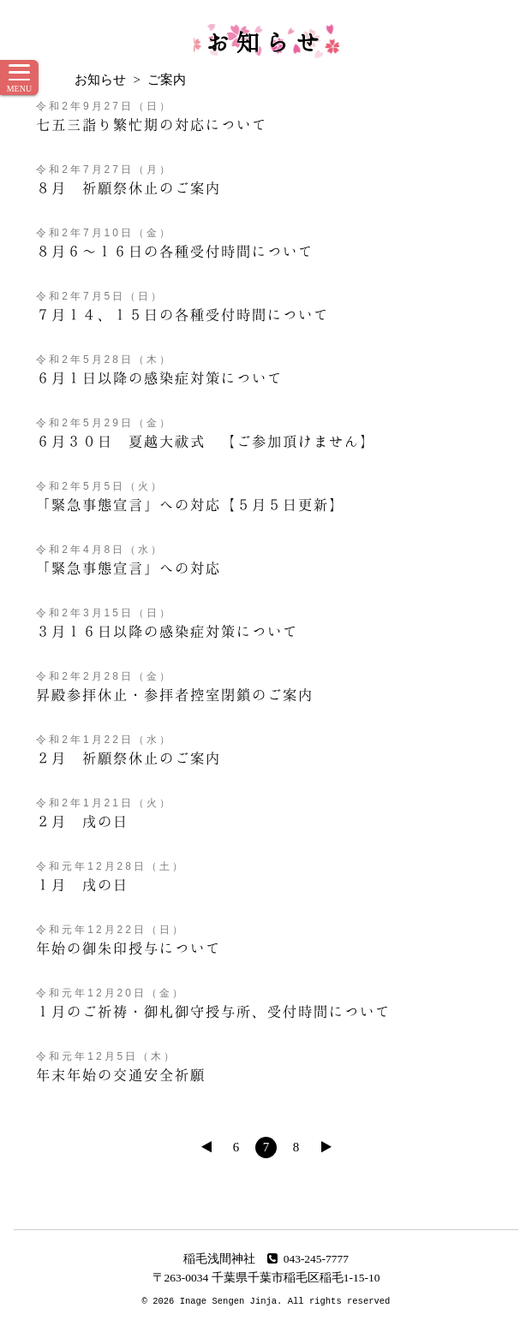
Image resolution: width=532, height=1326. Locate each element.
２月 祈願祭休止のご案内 (128, 757)
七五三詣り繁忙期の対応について (151, 124)
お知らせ (266, 41)
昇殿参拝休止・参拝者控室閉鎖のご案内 (175, 694)
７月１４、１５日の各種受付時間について (182, 314)
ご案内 (166, 79)
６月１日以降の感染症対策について (159, 377)
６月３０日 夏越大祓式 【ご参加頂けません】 (205, 441)
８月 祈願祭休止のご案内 (128, 187)
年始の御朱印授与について (128, 947)
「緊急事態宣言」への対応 (128, 567)
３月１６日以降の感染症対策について (167, 631)
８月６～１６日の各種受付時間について (175, 251)
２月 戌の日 (82, 821)
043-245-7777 (308, 1258)
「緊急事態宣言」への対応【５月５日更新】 (190, 504)
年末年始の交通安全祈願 (121, 1074)
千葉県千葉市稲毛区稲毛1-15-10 (296, 1277)
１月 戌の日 (82, 884)
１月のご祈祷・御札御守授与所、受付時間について (213, 1011)
